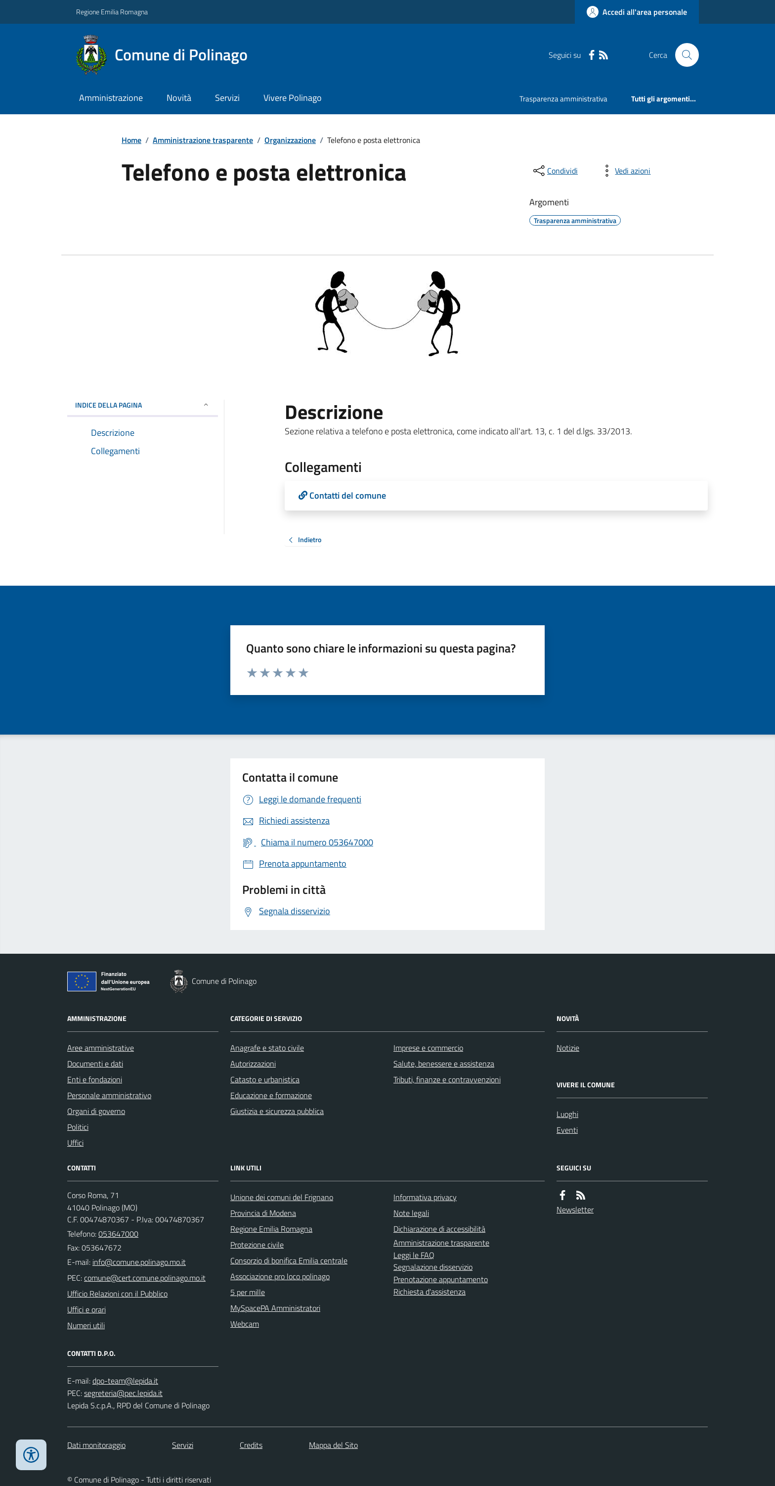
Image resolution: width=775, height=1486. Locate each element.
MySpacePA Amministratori (275, 1308)
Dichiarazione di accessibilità (439, 1229)
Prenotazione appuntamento (440, 1279)
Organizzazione (290, 140)
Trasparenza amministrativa (563, 98)
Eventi (567, 1130)
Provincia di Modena (263, 1213)
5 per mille (247, 1292)
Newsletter (575, 1209)
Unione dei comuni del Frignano (281, 1197)
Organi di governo (96, 1111)
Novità (179, 97)
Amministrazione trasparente (203, 140)
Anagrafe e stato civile (267, 1048)
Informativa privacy (425, 1197)
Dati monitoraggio (96, 1445)
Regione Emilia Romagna (112, 11)
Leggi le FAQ (413, 1255)
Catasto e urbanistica (265, 1079)
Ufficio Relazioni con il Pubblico (117, 1294)
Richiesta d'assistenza (429, 1292)
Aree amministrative (100, 1048)
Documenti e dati (95, 1063)
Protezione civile (257, 1245)
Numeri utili (86, 1325)
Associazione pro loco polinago (280, 1276)
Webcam (244, 1324)
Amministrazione (111, 97)
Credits (251, 1445)
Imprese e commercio (428, 1048)
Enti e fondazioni (94, 1079)
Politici (77, 1127)
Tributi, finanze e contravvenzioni (447, 1079)
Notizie (568, 1048)
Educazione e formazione (271, 1095)
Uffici (75, 1143)
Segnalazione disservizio (433, 1267)
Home (131, 140)
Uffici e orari (86, 1309)
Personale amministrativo (109, 1095)
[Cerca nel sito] (683, 55)
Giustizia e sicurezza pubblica (277, 1111)
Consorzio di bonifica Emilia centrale (288, 1260)
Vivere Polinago (292, 97)
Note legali (411, 1213)
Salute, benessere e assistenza (443, 1063)
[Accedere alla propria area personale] (637, 12)
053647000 (118, 1234)
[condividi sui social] (554, 171)
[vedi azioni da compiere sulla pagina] (624, 171)
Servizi (227, 97)
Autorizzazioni (253, 1063)
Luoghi (567, 1114)
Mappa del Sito (333, 1445)
